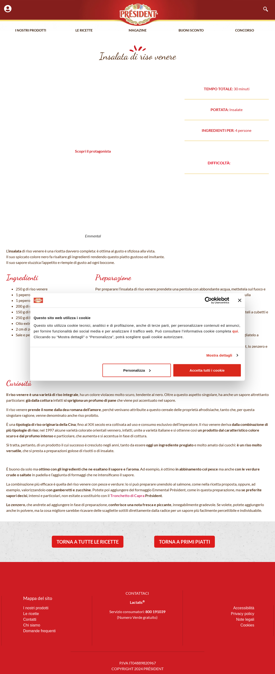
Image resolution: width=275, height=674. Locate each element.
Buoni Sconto (191, 31)
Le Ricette (84, 31)
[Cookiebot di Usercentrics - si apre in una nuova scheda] (208, 300)
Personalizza (137, 370)
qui (235, 331)
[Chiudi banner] (239, 300)
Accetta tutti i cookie (207, 370)
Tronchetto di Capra (127, 495)
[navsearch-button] (263, 9)
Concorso (244, 31)
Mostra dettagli (219, 355)
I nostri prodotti (31, 31)
